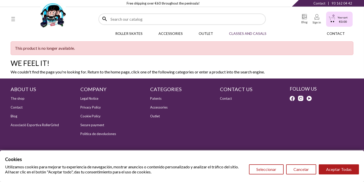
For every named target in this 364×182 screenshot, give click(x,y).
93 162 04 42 (342, 3)
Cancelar (301, 169)
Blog (14, 116)
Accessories (159, 107)
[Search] (182, 19)
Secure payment (92, 125)
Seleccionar (266, 169)
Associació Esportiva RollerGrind (35, 125)
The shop (18, 98)
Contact (319, 3)
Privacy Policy (90, 107)
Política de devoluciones (98, 134)
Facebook (13, 3)
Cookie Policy (90, 116)
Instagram (23, 3)
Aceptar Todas (339, 169)
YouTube (33, 3)
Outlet (155, 116)
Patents (156, 98)
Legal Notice (89, 98)
